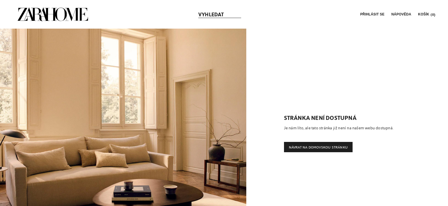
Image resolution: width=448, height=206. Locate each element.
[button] (372, 14)
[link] (52, 14)
